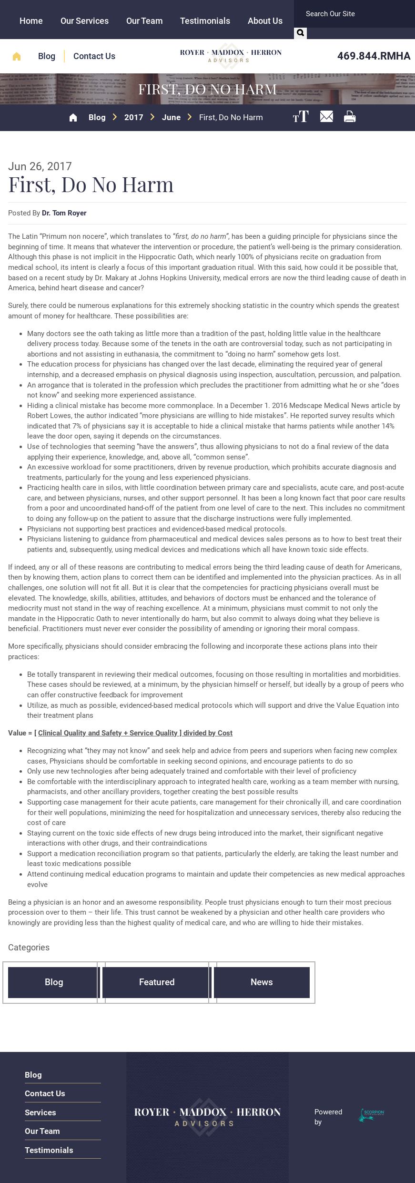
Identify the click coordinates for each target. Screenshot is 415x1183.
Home (31, 21)
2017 (133, 117)
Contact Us (94, 56)
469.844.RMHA (374, 56)
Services (40, 1112)
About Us (265, 21)
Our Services (85, 21)
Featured (157, 982)
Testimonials (205, 21)
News (262, 982)
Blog (46, 56)
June (171, 117)
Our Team (144, 21)
